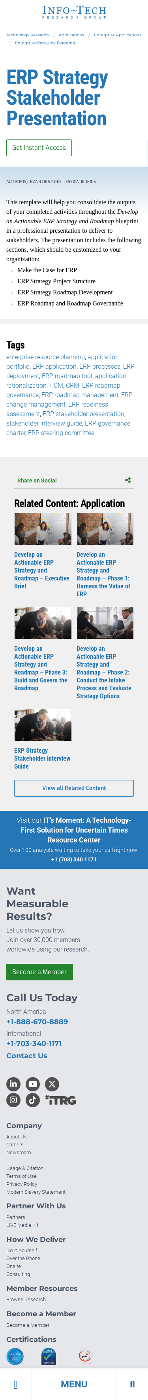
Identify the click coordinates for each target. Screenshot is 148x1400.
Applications (71, 35)
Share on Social (74, 480)
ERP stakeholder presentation (83, 414)
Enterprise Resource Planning (45, 42)
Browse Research (26, 1299)
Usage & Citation (24, 1168)
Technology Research (27, 35)
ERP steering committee (61, 433)
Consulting (18, 1274)
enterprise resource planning (45, 357)
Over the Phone (23, 1258)
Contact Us (26, 1055)
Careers (15, 1145)
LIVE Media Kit (22, 1225)
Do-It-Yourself (21, 1250)
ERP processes (99, 366)
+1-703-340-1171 (34, 1043)
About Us (16, 1137)
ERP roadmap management (79, 395)
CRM (72, 385)
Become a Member (39, 972)
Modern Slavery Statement (36, 1192)
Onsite (13, 1266)
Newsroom (18, 1152)
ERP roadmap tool (67, 376)
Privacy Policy (21, 1184)
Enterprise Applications (117, 35)
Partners (15, 1217)
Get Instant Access (39, 147)
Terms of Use (21, 1176)
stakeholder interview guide (44, 423)
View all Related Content (74, 788)
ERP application (54, 366)
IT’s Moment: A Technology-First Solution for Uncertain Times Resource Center (76, 830)
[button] (74, 1384)
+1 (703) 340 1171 (74, 859)
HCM (56, 385)
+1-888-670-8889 (37, 1021)
